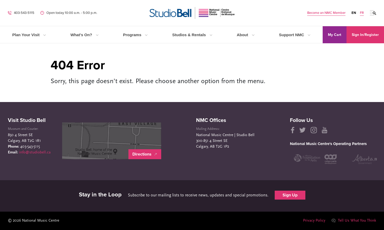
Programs (135, 35)
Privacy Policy (314, 221)
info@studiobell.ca (35, 152)
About (245, 35)
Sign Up (290, 195)
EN (353, 13)
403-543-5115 (24, 13)
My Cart (334, 35)
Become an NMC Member (326, 13)
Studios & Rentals (192, 35)
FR (362, 13)
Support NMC (294, 35)
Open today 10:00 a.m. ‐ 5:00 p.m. (71, 13)
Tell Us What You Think (354, 221)
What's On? (85, 35)
